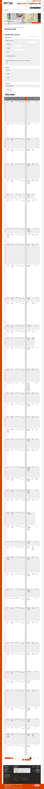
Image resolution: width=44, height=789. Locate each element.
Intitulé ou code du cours (10, 40)
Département (9, 44)
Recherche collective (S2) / (5, 593)
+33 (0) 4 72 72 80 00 (7, 778)
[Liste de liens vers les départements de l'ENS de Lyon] (28, 6)
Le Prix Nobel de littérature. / (5, 422)
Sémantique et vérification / (5, 749)
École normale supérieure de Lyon (9, 27)
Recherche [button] (12, 9)
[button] (1, 3)
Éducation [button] (19, 9)
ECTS (8, 51)
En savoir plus (6, 788)
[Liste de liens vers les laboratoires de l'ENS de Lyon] (37, 6)
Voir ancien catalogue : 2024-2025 (33, 36)
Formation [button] (6, 9)
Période (8, 73)
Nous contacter (6, 779)
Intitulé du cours (5, 98)
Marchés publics (24, 778)
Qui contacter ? (6, 780)
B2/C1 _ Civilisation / (5, 685)
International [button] (7, 11)
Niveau (8, 69)
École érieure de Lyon (29, 4)
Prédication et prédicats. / (5, 397)
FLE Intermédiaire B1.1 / (5, 518)
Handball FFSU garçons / (5, 342)
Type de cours (9, 89)
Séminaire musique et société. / (5, 647)
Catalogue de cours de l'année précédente (20, 24)
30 (19, 759)
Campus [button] (30, 9)
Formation (16, 27)
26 (30, 758)
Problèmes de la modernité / (5, 443)
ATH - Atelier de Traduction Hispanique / (5, 564)
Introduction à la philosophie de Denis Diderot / (5, 661)
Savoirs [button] (25, 9)
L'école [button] (13, 11)
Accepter (32, 785)
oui (7, 63)
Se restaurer (16, 780)
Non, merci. (37, 785)
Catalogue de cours (21, 27)
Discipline (12, 98)
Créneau (8, 77)
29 (15, 759)
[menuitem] (27, 1)
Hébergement (16, 779)
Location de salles (25, 779)
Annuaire (5, 781)
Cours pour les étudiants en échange (34, 24)
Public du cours (9, 85)
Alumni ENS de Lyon (7, 782)
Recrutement (24, 777)
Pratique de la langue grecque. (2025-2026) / (5, 580)
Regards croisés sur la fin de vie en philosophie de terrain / (5, 313)
